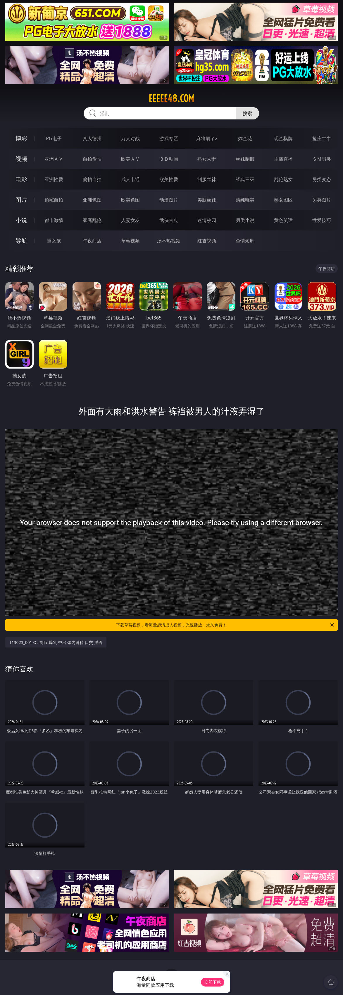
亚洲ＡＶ (53, 159)
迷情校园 (206, 220)
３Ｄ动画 (168, 159)
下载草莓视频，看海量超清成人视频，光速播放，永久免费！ (225, 624)
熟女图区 (283, 200)
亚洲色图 (92, 200)
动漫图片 (168, 200)
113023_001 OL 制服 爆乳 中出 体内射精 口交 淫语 (55, 642)
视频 (21, 159)
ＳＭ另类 (321, 159)
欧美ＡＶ (130, 159)
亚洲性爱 (53, 179)
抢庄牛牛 (321, 138)
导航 (21, 240)
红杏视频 (206, 240)
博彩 (21, 138)
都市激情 (53, 220)
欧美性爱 (168, 179)
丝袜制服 (245, 159)
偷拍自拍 (92, 179)
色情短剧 (245, 240)
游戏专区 (168, 138)
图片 (21, 200)
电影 (21, 179)
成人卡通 (130, 179)
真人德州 (92, 138)
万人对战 (130, 138)
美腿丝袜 (206, 200)
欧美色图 (130, 200)
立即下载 (212, 982)
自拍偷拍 (92, 159)
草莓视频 (130, 240)
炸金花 (245, 138)
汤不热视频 (168, 240)
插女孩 (54, 240)
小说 (21, 220)
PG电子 (53, 138)
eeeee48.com (171, 98)
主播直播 (283, 159)
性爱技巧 (321, 220)
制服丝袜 (206, 179)
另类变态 (321, 179)
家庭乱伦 (92, 220)
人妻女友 (130, 220)
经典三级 (245, 179)
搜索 (247, 113)
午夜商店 (92, 240)
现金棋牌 (283, 138)
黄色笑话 (283, 220)
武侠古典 (168, 220)
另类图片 (321, 200)
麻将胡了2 (207, 138)
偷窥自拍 (53, 200)
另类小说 (245, 220)
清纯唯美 (245, 200)
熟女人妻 (206, 159)
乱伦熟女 (283, 179)
